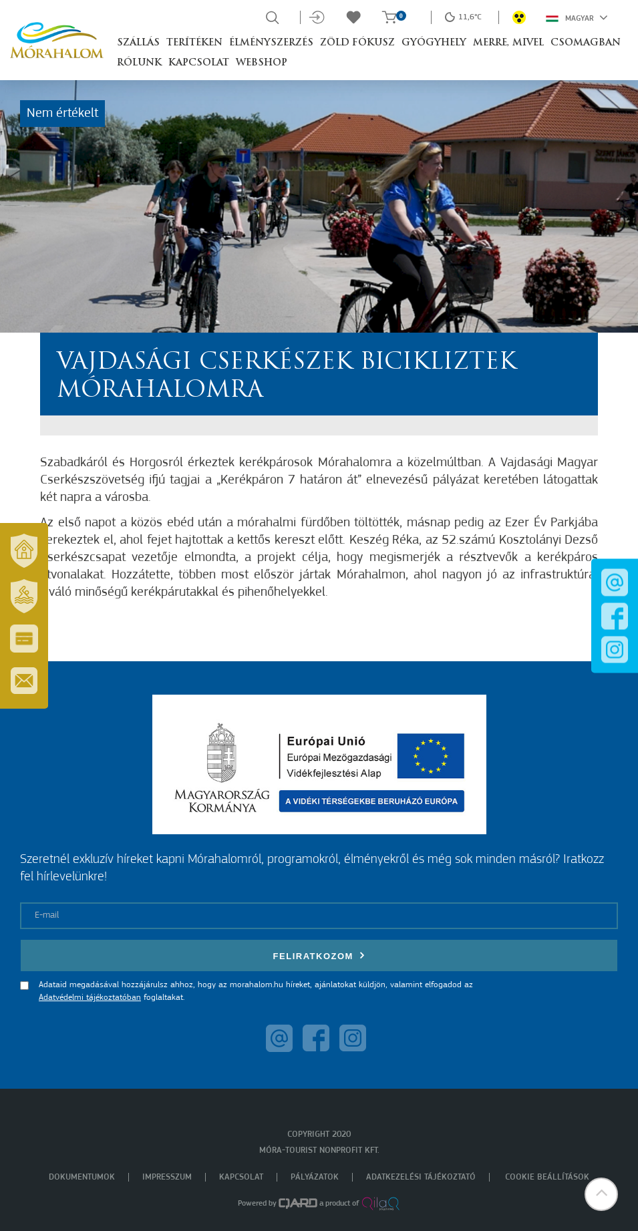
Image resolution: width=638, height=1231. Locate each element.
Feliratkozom (319, 955)
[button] (601, 1194)
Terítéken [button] (194, 43)
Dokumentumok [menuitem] (82, 1177)
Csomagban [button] (585, 43)
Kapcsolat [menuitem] (241, 1177)
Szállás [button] (138, 43)
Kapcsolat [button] (198, 63)
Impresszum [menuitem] (167, 1177)
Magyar (577, 17)
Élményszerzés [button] (271, 43)
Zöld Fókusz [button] (357, 43)
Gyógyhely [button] (434, 43)
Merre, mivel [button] (508, 43)
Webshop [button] (261, 63)
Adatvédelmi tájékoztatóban (90, 997)
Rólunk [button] (139, 63)
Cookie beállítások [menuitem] (547, 1177)
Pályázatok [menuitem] (315, 1177)
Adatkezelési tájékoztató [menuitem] (421, 1177)
